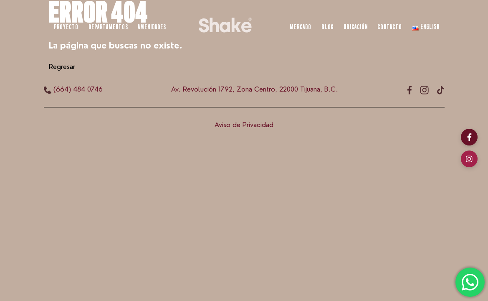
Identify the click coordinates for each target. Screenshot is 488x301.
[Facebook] (469, 137)
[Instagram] (469, 158)
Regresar (62, 67)
